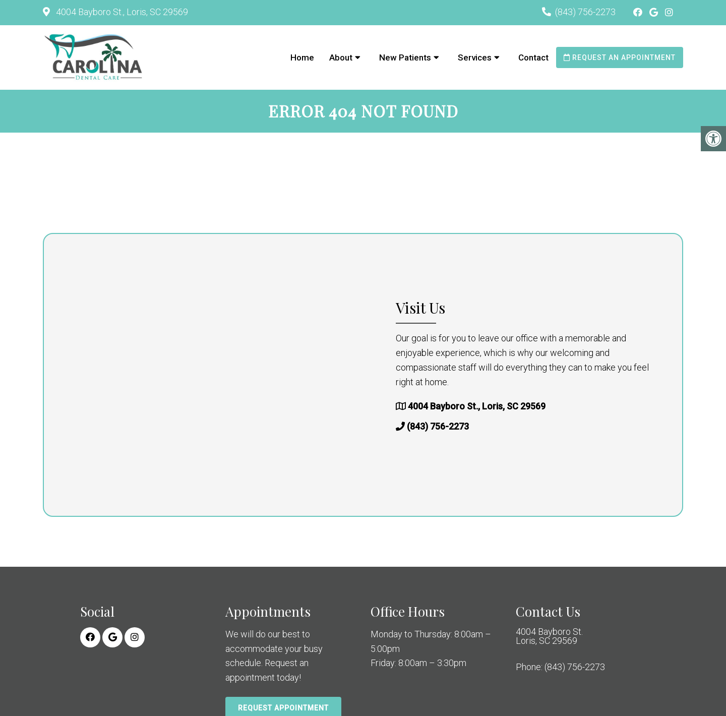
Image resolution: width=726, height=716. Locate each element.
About (340, 57)
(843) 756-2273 (585, 12)
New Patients (405, 57)
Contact (533, 57)
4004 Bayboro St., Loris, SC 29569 (121, 12)
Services (475, 57)
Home (302, 57)
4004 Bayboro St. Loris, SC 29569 (549, 636)
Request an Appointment (620, 57)
